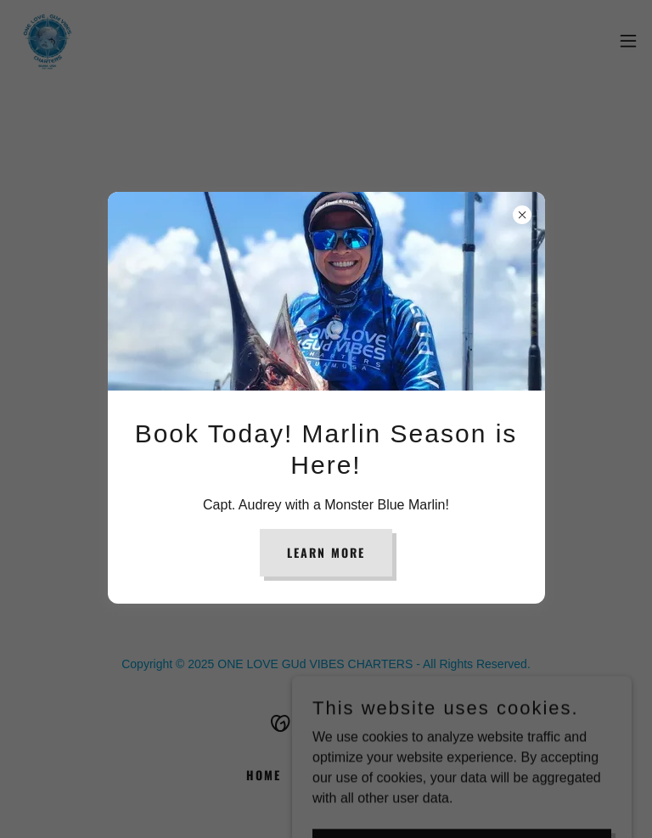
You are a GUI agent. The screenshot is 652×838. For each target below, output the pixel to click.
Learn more (326, 552)
